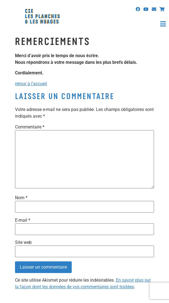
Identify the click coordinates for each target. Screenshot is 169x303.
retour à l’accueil (31, 83)
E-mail (22, 220)
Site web (23, 242)
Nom (21, 198)
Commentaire (29, 127)
